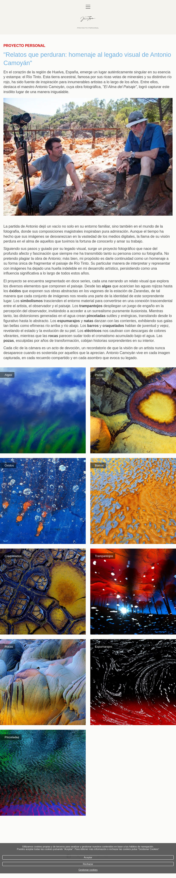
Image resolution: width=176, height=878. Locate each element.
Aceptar (88, 857)
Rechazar (88, 864)
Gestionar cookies (87, 870)
